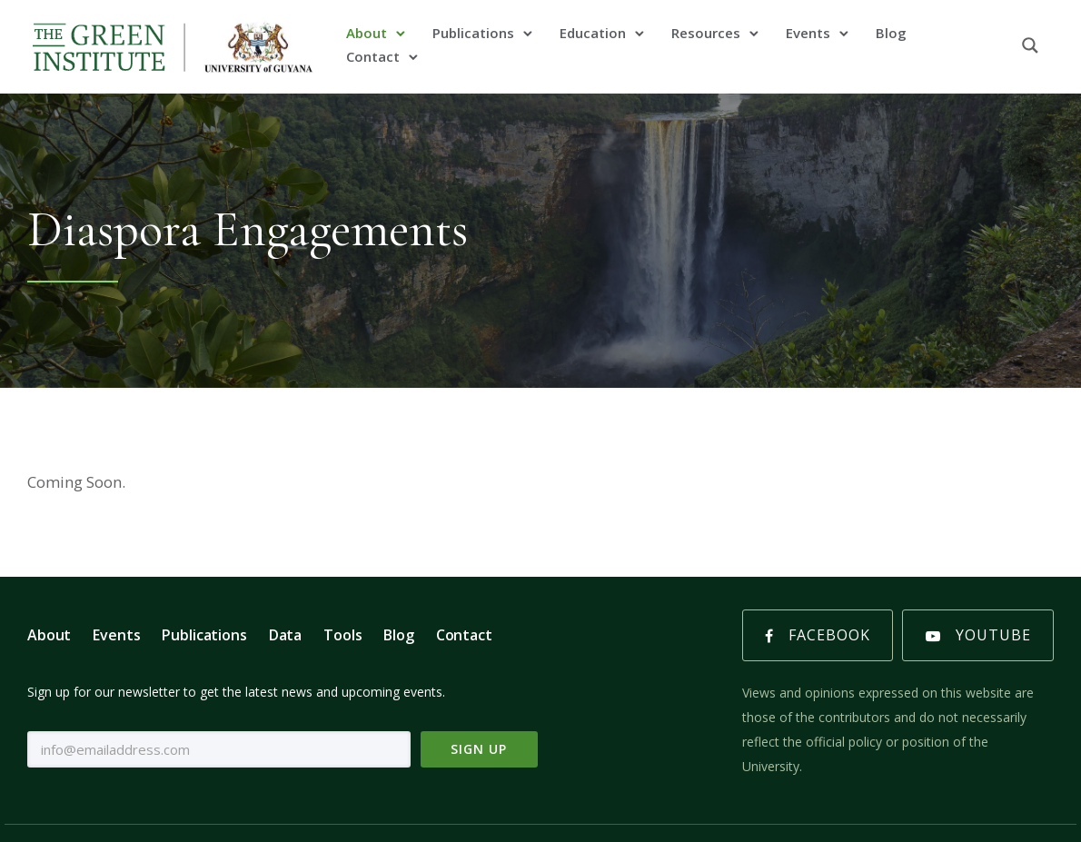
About (366, 33)
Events (808, 33)
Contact (373, 56)
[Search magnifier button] (1030, 45)
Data (285, 635)
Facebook (817, 635)
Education (593, 33)
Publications (473, 33)
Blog (891, 33)
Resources (705, 33)
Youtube (978, 635)
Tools (342, 635)
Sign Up (479, 749)
